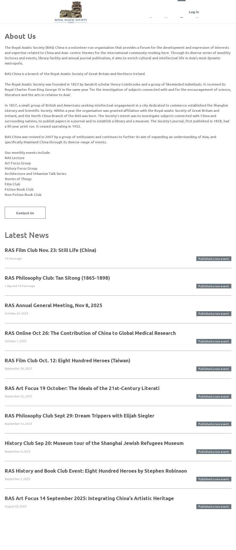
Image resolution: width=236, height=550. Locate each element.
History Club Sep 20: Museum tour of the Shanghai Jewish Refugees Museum (94, 443)
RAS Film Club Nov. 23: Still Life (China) (50, 250)
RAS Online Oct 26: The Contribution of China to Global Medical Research (90, 332)
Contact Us (25, 212)
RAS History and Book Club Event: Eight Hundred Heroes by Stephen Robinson (96, 470)
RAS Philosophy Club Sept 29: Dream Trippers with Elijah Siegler (79, 415)
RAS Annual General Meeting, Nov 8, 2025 (53, 305)
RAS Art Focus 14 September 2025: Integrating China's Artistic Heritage (89, 498)
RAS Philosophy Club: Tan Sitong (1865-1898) (57, 277)
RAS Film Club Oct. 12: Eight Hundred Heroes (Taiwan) (67, 360)
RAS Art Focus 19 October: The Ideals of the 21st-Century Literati (82, 388)
